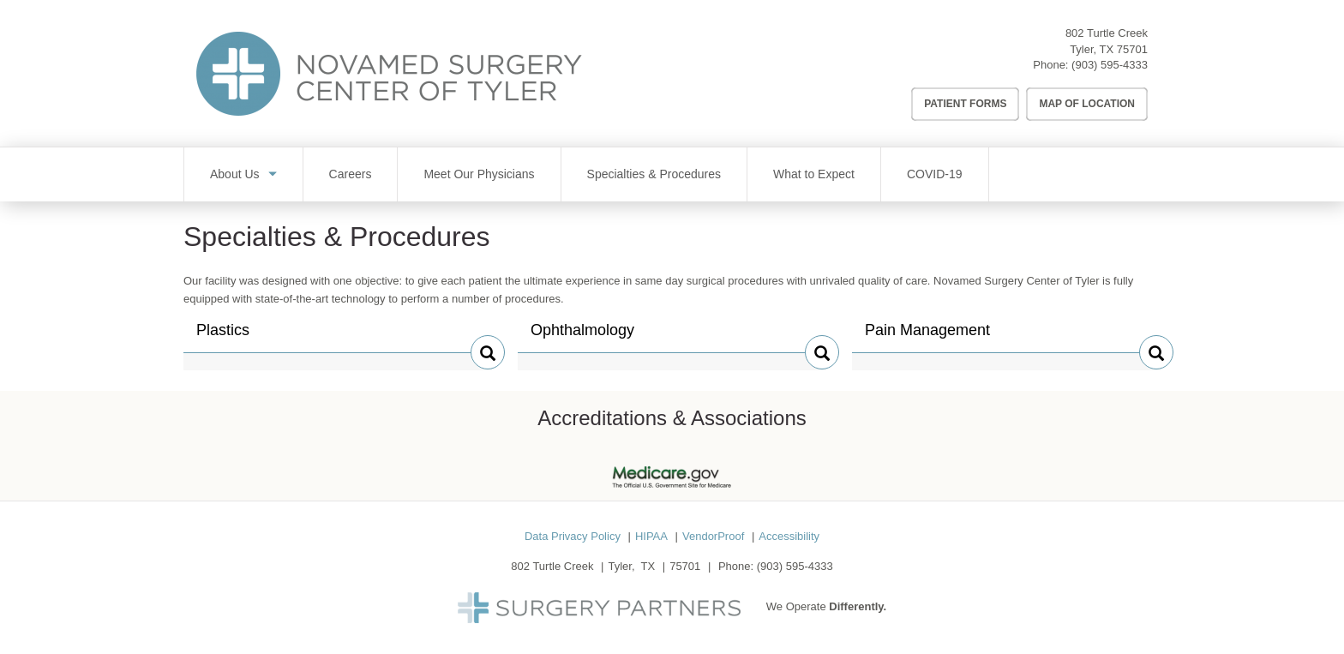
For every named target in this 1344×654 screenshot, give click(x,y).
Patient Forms (965, 104)
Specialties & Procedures (654, 174)
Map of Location (1087, 104)
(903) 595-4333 (1109, 64)
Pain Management (927, 336)
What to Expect (814, 174)
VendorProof (713, 536)
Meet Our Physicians (478, 174)
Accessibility (789, 536)
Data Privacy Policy (573, 536)
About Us (235, 174)
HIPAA (651, 536)
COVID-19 (935, 174)
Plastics (232, 336)
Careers (350, 174)
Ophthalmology (582, 336)
